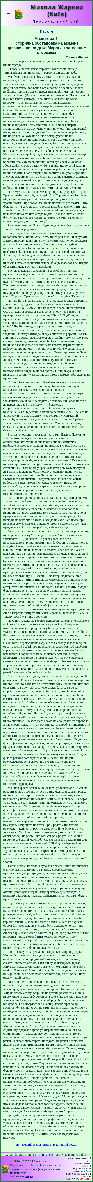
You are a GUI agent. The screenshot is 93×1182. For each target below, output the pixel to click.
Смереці (29, 1176)
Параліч (46, 31)
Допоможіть (47, 1154)
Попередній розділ (28, 1144)
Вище (47, 1144)
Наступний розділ (65, 1144)
